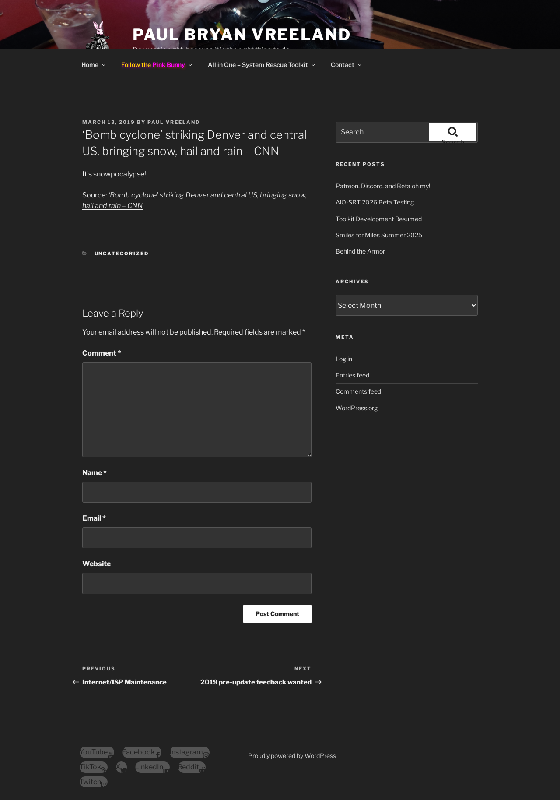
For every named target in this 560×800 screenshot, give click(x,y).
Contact (347, 64)
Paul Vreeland (173, 122)
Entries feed (352, 375)
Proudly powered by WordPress (292, 755)
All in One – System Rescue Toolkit (262, 64)
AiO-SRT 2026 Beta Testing (375, 202)
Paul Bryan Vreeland (242, 34)
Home (94, 64)
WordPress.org (357, 408)
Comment (101, 353)
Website (96, 564)
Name (94, 473)
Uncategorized (121, 253)
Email (94, 518)
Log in (344, 359)
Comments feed (358, 391)
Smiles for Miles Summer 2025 (379, 235)
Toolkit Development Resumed (379, 218)
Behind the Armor (360, 251)
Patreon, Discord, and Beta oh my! (383, 186)
